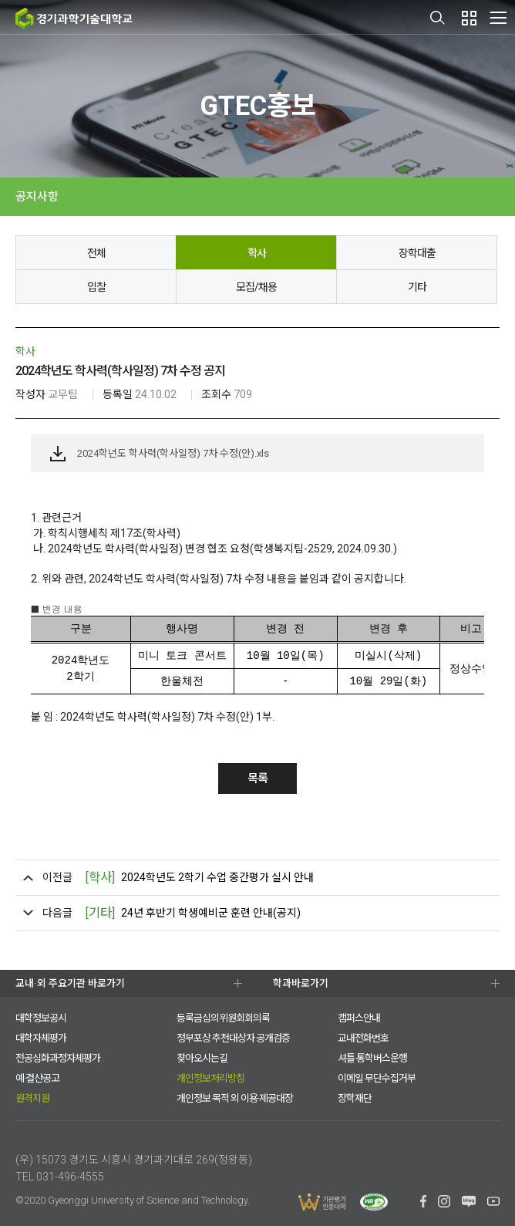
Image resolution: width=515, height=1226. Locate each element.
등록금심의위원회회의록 (223, 1018)
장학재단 (355, 1098)
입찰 (96, 287)
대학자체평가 (40, 1038)
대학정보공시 (40, 1018)
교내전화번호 (363, 1038)
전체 (96, 253)
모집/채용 (256, 287)
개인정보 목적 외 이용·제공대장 (235, 1098)
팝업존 (468, 17)
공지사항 (37, 197)
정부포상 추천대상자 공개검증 (233, 1038)
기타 (417, 287)
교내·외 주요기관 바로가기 (70, 983)
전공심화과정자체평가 (57, 1058)
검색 (438, 17)
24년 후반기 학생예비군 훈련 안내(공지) (193, 913)
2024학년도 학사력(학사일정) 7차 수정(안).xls (173, 453)
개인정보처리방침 (210, 1078)
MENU (497, 17)
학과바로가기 (300, 983)
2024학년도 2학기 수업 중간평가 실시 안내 (199, 877)
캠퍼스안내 (359, 1018)
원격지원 (32, 1098)
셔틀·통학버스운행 (372, 1058)
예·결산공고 (37, 1078)
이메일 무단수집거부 (377, 1078)
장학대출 (417, 253)
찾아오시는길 (202, 1058)
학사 (256, 253)
